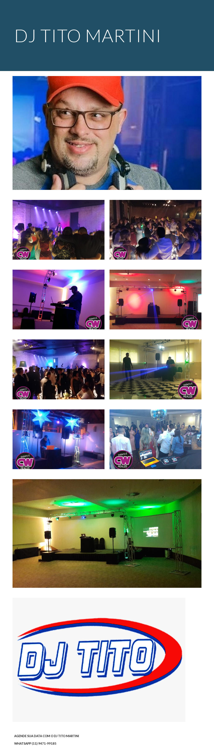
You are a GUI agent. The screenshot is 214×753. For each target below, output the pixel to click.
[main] (91, 35)
